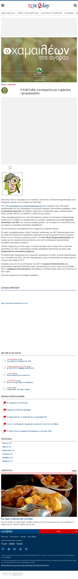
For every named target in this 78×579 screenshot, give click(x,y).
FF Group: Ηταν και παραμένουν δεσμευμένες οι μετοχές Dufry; (26, 432)
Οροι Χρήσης (32, 537)
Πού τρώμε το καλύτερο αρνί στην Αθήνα (17, 519)
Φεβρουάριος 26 (8, 450)
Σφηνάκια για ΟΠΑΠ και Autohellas (16, 411)
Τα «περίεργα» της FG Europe (14, 404)
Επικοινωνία (14, 537)
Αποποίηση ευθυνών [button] (39, 80)
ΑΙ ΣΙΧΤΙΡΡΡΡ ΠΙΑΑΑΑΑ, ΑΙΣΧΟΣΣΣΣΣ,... (18, 367)
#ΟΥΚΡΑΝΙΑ (68, 13)
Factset (20, 544)
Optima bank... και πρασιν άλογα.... (16, 388)
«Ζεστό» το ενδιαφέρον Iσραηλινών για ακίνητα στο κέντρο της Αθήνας (30, 425)
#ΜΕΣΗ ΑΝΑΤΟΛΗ (8, 13)
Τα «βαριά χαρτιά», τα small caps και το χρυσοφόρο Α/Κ (24, 418)
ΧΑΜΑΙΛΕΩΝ (11, 85)
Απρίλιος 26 (6, 443)
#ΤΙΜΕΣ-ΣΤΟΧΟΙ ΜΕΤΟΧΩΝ (27, 13)
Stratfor (12, 544)
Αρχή (58, 531)
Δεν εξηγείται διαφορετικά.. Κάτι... (16, 360)
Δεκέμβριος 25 (7, 458)
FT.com (4, 544)
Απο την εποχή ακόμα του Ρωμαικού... (17, 381)
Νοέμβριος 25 (7, 461)
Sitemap (23, 537)
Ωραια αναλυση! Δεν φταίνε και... (16, 374)
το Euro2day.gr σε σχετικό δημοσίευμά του (25, 206)
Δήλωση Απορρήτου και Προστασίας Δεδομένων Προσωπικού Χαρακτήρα (25, 565)
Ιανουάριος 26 (7, 454)
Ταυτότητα (4, 537)
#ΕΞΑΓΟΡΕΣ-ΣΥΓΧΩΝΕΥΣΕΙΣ (51, 13)
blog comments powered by (14, 303)
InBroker (8, 557)
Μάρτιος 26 (6, 447)
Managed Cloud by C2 (17, 574)
